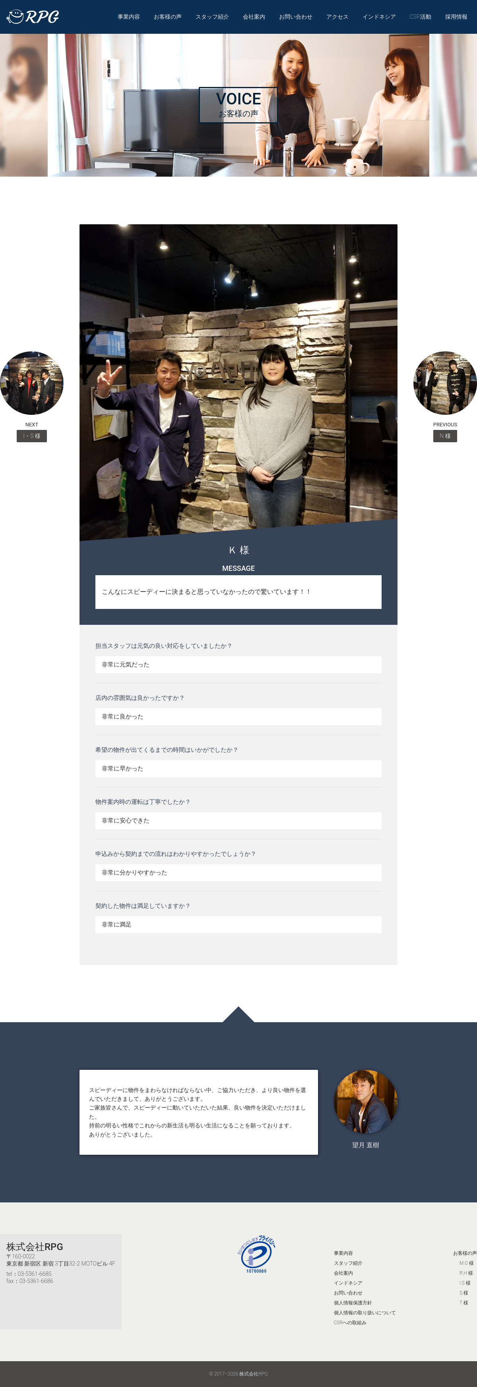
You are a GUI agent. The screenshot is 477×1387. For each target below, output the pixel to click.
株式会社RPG (34, 1246)
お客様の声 (168, 16)
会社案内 (254, 16)
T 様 (464, 1303)
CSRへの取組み (350, 1322)
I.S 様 (465, 1283)
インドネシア (379, 16)
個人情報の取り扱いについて (365, 1313)
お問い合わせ (295, 16)
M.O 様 (467, 1263)
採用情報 (456, 16)
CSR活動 (420, 16)
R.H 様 (466, 1273)
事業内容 (129, 16)
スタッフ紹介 (212, 16)
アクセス (337, 16)
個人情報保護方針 (353, 1303)
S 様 (464, 1293)
